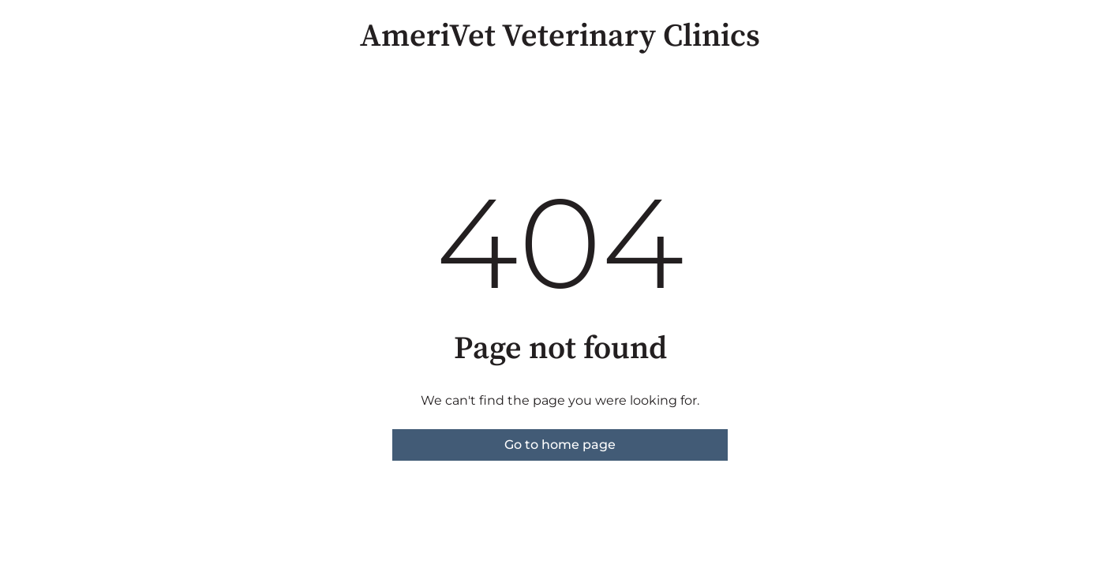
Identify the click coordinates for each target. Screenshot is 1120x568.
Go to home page (560, 444)
